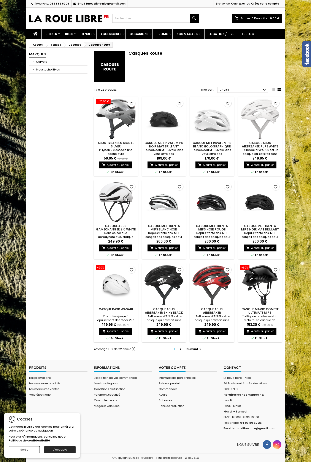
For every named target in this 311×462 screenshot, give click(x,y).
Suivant (194, 349)
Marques (37, 54)
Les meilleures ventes (44, 389)
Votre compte (172, 367)
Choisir (243, 90)
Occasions (139, 34)
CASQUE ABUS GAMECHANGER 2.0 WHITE (116, 228)
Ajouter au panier (115, 165)
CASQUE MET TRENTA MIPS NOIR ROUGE (212, 228)
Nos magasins (188, 34)
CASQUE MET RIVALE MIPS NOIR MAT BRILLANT (163, 145)
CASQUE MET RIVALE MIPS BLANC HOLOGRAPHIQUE (212, 145)
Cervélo (41, 62)
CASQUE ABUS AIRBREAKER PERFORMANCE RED (212, 312)
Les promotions (40, 378)
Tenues (86, 34)
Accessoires (111, 34)
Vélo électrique (40, 395)
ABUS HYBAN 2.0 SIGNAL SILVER (116, 145)
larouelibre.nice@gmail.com (105, 3)
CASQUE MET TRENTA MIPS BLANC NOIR (164, 228)
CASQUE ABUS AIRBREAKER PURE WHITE (260, 145)
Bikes (69, 34)
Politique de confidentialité (29, 440)
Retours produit (169, 383)
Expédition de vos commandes (116, 378)
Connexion (238, 3)
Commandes (168, 389)
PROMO (162, 34)
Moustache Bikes (47, 69)
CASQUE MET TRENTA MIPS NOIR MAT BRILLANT (260, 228)
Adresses (165, 400)
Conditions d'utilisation (109, 389)
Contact (232, 367)
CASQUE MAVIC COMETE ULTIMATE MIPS (260, 311)
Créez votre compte (265, 3)
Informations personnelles (177, 378)
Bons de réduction (171, 406)
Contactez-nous (105, 400)
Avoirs (163, 395)
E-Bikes (51, 34)
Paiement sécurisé (107, 395)
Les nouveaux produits (44, 383)
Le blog (248, 34)
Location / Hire (221, 34)
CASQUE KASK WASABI (116, 309)
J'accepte (60, 450)
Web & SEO (192, 458)
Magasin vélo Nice (107, 406)
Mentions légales (106, 383)
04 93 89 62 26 (59, 3)
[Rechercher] (155, 18)
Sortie (24, 450)
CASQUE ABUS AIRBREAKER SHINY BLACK (164, 311)
